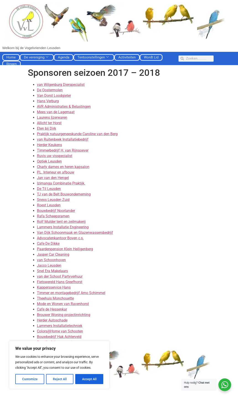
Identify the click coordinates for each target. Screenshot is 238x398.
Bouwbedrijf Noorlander (56, 210)
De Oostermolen (50, 90)
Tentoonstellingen (93, 57)
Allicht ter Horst (49, 123)
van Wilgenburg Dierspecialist (61, 84)
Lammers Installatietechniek (59, 326)
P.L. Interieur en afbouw (55, 172)
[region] (59, 365)
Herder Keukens (49, 145)
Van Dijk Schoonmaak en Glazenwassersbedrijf (75, 232)
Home (11, 57)
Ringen (11, 64)
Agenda (63, 57)
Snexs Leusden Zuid (53, 200)
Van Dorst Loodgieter (54, 95)
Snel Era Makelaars (52, 271)
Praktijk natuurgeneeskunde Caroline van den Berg (77, 134)
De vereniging (36, 57)
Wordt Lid (151, 57)
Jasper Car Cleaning (53, 254)
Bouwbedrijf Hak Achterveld (59, 337)
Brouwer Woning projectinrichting (63, 315)
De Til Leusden (49, 189)
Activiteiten (127, 57)
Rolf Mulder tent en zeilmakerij (61, 221)
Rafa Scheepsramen (53, 216)
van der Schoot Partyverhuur (60, 276)
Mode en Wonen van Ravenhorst (63, 304)
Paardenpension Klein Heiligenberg (65, 249)
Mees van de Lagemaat (56, 112)
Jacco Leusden (49, 265)
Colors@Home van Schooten (60, 331)
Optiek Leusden (49, 161)
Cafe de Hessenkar (52, 309)
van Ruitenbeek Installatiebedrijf (62, 139)
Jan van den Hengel (53, 178)
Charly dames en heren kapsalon (63, 167)
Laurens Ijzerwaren (52, 117)
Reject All (60, 379)
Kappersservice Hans (54, 287)
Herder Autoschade (52, 320)
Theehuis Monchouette (55, 298)
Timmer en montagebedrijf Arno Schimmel (71, 293)
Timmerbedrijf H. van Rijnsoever (62, 150)
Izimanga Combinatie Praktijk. (61, 183)
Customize (30, 379)
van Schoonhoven (51, 260)
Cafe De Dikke (48, 243)
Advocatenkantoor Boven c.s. (60, 238)
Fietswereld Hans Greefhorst (59, 282)
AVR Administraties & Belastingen (64, 106)
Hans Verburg (48, 101)
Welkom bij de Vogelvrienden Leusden (31, 48)
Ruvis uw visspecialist (54, 156)
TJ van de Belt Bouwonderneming (64, 194)
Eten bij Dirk (46, 128)
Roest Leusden (49, 205)
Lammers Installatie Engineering (63, 227)
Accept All (89, 379)
